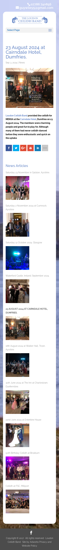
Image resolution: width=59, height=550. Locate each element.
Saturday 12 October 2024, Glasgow (24, 242)
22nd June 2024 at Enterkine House (23, 419)
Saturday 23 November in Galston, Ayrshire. (28, 172)
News (22, 62)
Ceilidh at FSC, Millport (17, 486)
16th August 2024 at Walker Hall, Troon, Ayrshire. (25, 348)
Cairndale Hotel (28, 119)
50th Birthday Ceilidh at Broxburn (22, 453)
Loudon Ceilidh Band (16, 115)
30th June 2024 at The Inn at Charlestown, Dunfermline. (27, 384)
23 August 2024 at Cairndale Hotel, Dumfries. (27, 311)
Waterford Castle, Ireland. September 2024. (27, 275)
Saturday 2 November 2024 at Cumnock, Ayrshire (26, 207)
